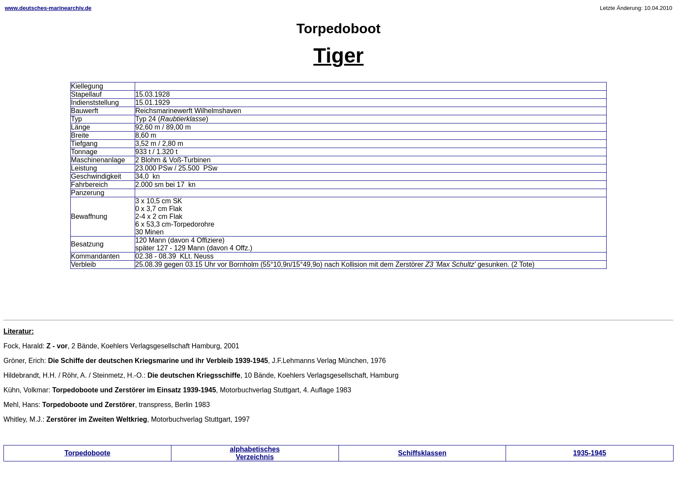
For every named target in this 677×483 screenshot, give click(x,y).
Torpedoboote (87, 453)
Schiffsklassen (422, 453)
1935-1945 (589, 453)
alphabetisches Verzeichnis (255, 453)
